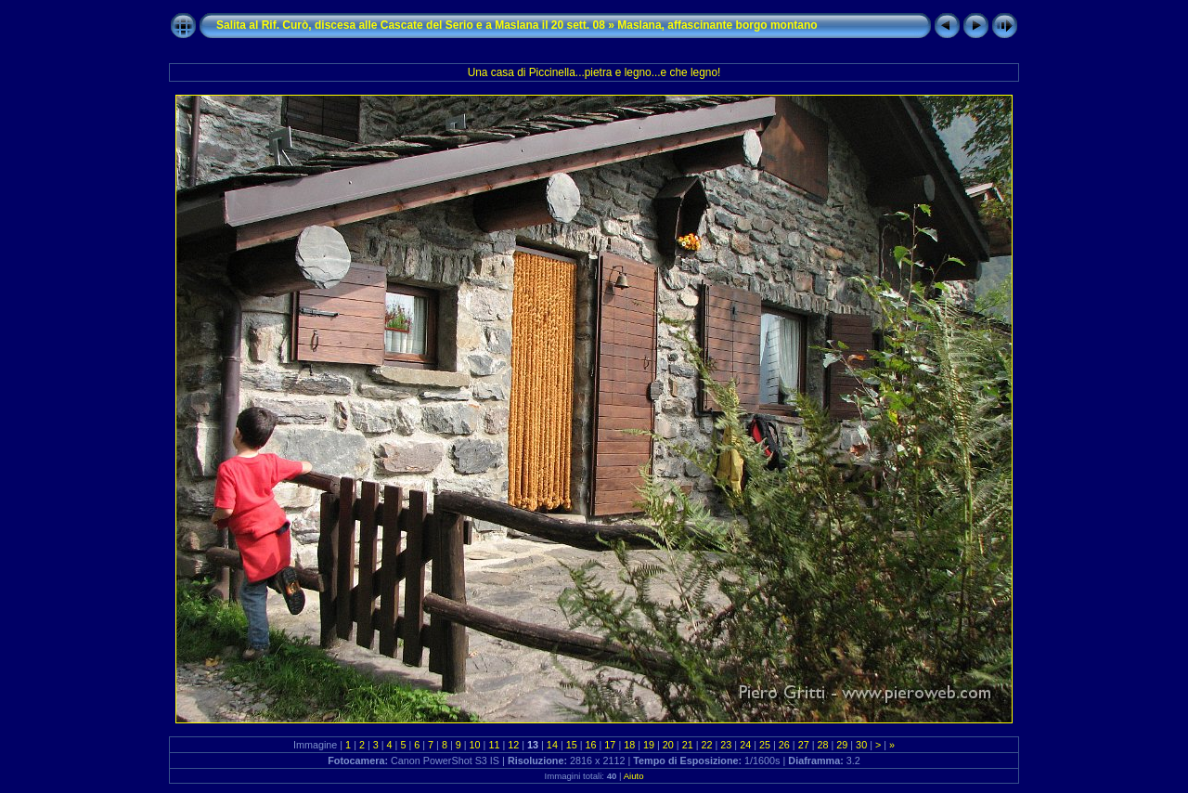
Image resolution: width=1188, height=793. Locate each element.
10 (475, 744)
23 (725, 744)
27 (803, 744)
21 (687, 744)
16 (591, 744)
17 (609, 744)
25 (764, 744)
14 (552, 744)
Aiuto (634, 776)
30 (861, 744)
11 (493, 744)
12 (513, 744)
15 (571, 744)
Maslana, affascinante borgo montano (717, 25)
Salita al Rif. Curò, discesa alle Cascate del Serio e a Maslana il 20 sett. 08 (410, 25)
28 (822, 744)
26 (784, 744)
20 (668, 744)
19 (648, 744)
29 (841, 744)
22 (707, 744)
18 (629, 744)
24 (745, 744)
